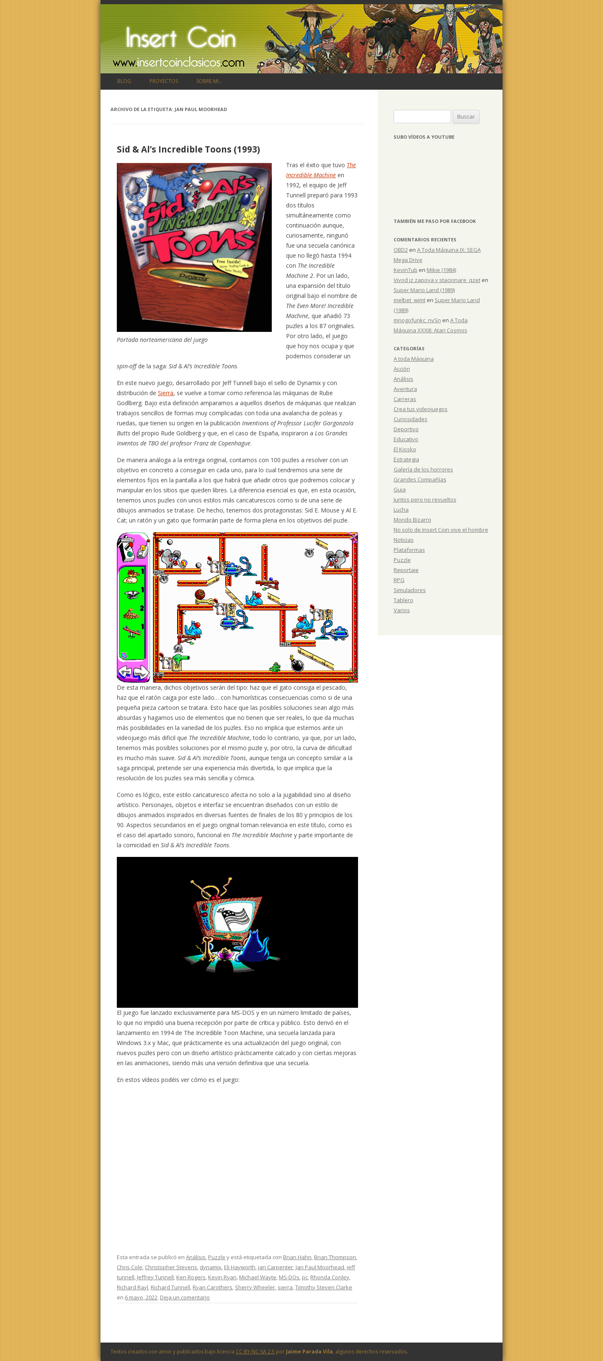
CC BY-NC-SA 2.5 (255, 1351)
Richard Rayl (132, 1287)
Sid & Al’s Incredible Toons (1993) (188, 149)
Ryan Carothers (212, 1287)
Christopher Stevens (171, 1267)
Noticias (404, 539)
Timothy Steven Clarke (323, 1287)
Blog (124, 81)
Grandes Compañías (420, 479)
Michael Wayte (257, 1277)
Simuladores (410, 590)
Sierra (165, 393)
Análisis (196, 1257)
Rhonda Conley (329, 1277)
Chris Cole (129, 1267)
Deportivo (406, 429)
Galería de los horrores (423, 469)
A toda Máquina (414, 358)
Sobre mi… (209, 81)
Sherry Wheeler (255, 1287)
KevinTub (405, 270)
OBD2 (401, 250)
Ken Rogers (191, 1277)
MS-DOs (289, 1277)
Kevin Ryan (222, 1277)
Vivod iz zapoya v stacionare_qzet (437, 280)
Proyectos (163, 81)
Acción (402, 369)
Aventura (405, 389)
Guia (400, 489)
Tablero (403, 600)
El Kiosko (405, 449)
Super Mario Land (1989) (424, 290)
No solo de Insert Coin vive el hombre (441, 529)
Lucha (401, 509)
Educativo (406, 439)
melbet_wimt (409, 300)
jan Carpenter (275, 1267)
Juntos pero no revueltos (425, 499)
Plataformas (409, 550)
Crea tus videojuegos (421, 409)
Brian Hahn (297, 1257)
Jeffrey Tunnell (155, 1277)
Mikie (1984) (441, 270)
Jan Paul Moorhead (320, 1267)
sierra (285, 1287)
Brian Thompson (335, 1257)
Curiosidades (411, 419)
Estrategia (406, 459)
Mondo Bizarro (412, 519)
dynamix (211, 1267)
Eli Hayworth (239, 1267)
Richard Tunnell (170, 1287)
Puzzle (216, 1257)
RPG (399, 580)
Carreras (405, 399)
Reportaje (406, 570)
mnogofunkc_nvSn (417, 320)
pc (305, 1277)
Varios (402, 610)
